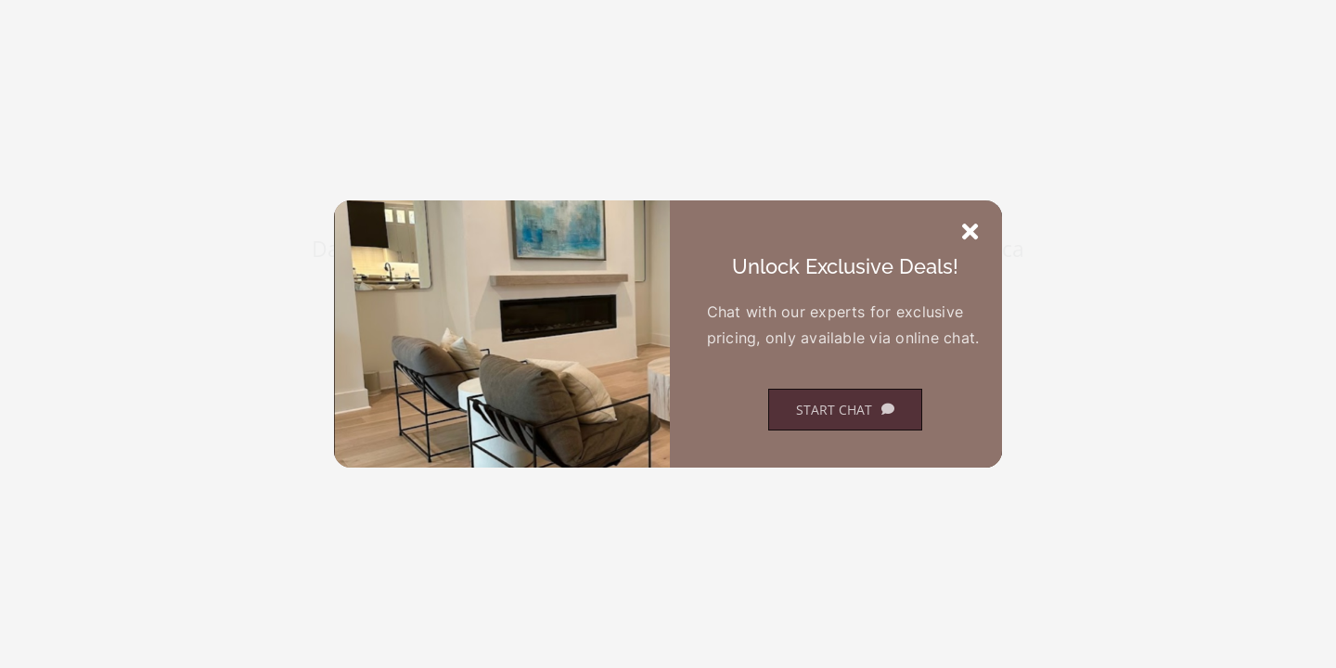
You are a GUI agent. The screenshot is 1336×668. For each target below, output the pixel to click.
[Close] (970, 231)
